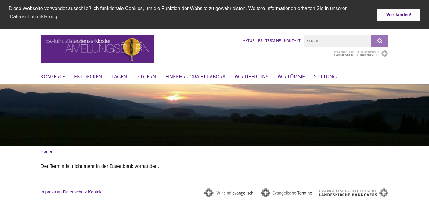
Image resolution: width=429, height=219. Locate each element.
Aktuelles (252, 40)
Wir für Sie (291, 76)
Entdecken (88, 76)
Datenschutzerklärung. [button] (34, 16)
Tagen (119, 76)
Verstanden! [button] (398, 14)
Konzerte (53, 76)
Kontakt (292, 40)
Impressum (51, 191)
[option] (214, 114)
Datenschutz (75, 191)
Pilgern (146, 76)
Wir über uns (252, 76)
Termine (273, 40)
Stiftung (325, 76)
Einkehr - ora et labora (195, 76)
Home (46, 150)
